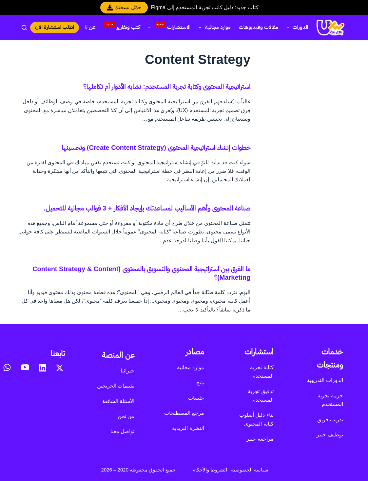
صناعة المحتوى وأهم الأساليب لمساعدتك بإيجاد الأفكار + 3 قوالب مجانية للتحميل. (147, 208)
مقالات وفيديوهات (258, 27)
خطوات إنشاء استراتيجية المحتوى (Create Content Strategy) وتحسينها (156, 147)
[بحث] (24, 27)
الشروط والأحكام (209, 469)
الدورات (296, 27)
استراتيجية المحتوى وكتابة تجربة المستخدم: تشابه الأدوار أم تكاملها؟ (166, 86)
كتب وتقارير (122, 26)
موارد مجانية (213, 27)
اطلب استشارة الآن (54, 27)
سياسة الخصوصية (249, 469)
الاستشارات (167, 26)
